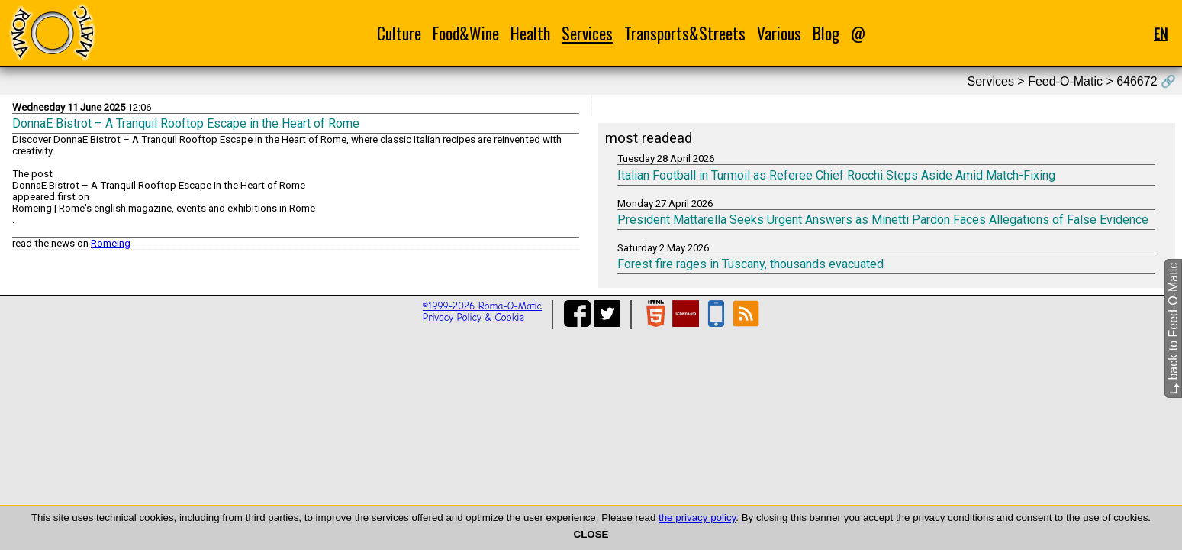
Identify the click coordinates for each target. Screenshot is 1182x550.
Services (587, 33)
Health (530, 33)
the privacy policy (697, 517)
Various (779, 33)
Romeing (110, 243)
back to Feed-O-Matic (1173, 328)
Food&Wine (466, 33)
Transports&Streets (685, 33)
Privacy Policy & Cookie (473, 317)
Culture (399, 33)
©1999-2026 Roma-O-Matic (482, 306)
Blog (826, 33)
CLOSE (591, 534)
